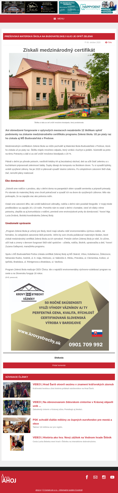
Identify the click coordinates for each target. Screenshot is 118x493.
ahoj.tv (38, 490)
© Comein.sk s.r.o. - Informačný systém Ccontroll (62, 490)
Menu (59, 18)
